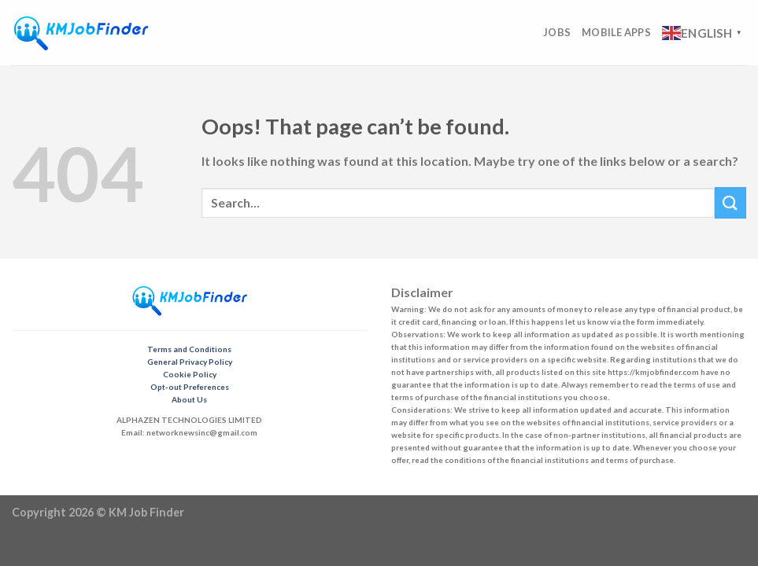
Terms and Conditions (189, 349)
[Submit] (730, 202)
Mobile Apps (616, 32)
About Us (189, 399)
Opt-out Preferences (189, 386)
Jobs (557, 32)
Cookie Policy (189, 374)
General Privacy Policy (189, 361)
